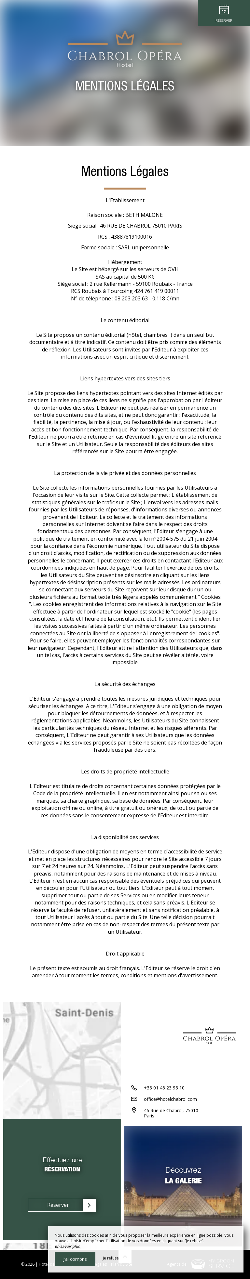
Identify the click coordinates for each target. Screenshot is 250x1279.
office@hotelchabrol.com (170, 1099)
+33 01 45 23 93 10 (164, 1088)
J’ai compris (75, 1259)
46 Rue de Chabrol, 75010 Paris (171, 1113)
